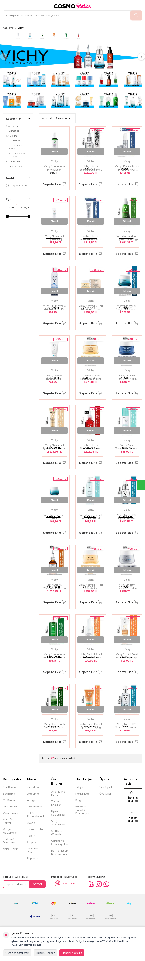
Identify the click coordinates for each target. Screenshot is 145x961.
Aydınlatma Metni (58, 793)
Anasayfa (8, 28)
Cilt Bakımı (11, 135)
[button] (3, 56)
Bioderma (33, 793)
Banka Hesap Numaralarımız (60, 852)
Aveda (31, 822)
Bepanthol (33, 858)
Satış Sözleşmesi (58, 822)
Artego (31, 800)
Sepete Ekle (54, 184)
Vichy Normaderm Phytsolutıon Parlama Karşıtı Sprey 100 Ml (54, 168)
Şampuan (14, 130)
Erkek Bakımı (10, 806)
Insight (31, 835)
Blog (78, 800)
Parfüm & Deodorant (9, 840)
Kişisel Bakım (10, 849)
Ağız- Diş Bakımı (8, 821)
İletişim (79, 787)
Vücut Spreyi (15, 166)
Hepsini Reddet (45, 953)
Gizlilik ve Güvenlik (56, 832)
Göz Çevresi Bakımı (15, 147)
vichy (21, 28)
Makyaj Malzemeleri (10, 830)
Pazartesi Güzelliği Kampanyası (82, 810)
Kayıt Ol (37, 884)
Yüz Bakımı (15, 140)
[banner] (6, 35)
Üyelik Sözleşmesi (58, 813)
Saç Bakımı (12, 125)
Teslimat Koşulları (56, 803)
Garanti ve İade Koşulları (59, 842)
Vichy (54, 161)
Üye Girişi (105, 793)
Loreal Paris (34, 806)
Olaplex (31, 842)
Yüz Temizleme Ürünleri (17, 155)
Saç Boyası (10, 787)
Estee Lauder (35, 829)
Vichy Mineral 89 (16, 185)
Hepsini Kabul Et (72, 953)
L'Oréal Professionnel (35, 814)
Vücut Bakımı (13, 161)
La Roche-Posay (33, 850)
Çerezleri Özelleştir (17, 953)
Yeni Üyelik (106, 787)
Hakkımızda (82, 793)
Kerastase (33, 787)
